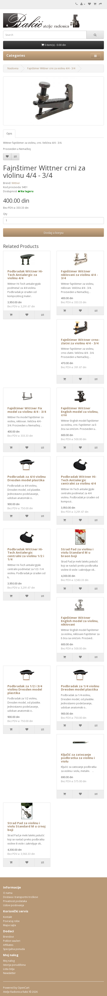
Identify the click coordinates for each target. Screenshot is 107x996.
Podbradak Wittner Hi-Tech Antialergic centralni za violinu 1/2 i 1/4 (25, 554)
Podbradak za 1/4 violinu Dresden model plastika (80, 688)
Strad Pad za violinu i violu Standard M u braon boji (77, 552)
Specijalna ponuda (14, 949)
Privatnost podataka (15, 901)
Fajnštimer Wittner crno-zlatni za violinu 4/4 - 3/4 (80, 341)
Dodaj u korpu (53, 232)
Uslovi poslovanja (13, 905)
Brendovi (8, 936)
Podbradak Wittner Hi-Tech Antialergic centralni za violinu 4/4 (78, 479)
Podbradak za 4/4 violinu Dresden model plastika (26, 478)
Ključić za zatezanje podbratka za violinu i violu (78, 757)
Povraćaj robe (11, 921)
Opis (9, 133)
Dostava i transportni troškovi (20, 897)
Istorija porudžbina (14, 965)
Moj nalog (9, 960)
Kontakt (7, 917)
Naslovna (12, 68)
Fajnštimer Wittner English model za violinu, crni (79, 411)
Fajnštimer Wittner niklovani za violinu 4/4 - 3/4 (79, 274)
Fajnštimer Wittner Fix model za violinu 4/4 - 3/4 (26, 410)
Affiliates (8, 945)
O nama (7, 893)
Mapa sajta (9, 925)
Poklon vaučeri (11, 941)
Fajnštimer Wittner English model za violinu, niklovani (79, 620)
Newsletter (9, 973)
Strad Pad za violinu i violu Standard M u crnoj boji (26, 826)
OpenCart (23, 987)
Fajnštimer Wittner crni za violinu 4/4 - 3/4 (51, 68)
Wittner (16, 183)
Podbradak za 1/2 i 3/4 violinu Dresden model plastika (24, 689)
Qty (5, 214)
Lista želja (8, 969)
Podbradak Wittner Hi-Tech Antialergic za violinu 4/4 (25, 274)
